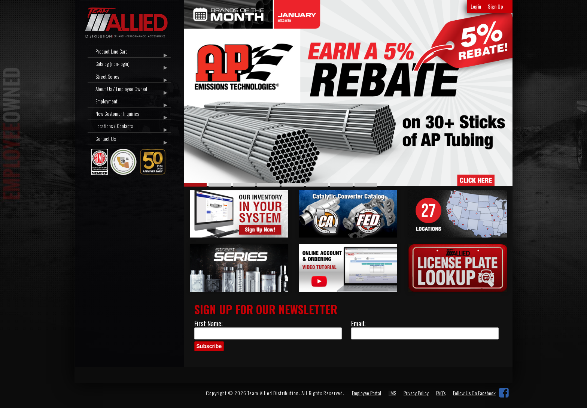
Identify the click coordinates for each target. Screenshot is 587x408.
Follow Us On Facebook (474, 393)
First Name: (208, 323)
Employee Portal (366, 393)
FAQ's (440, 393)
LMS (392, 393)
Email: (358, 323)
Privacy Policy (416, 393)
